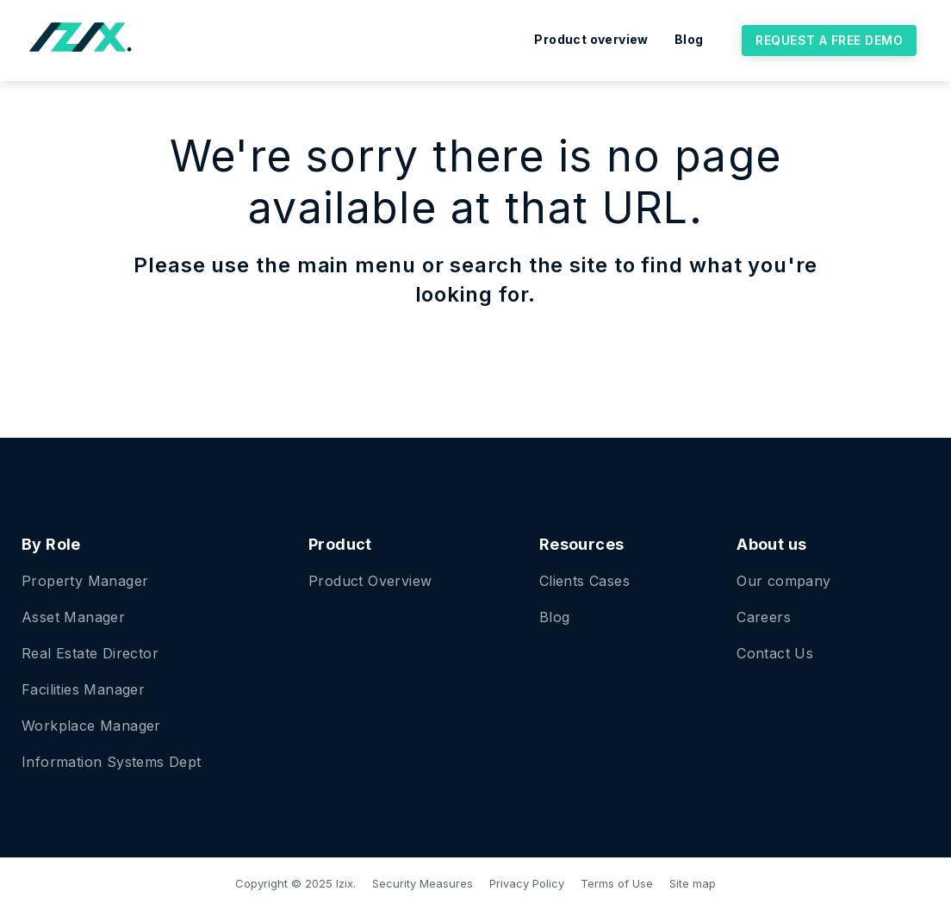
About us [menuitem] (771, 544)
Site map (692, 883)
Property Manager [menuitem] (85, 580)
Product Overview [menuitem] (370, 580)
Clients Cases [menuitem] (584, 580)
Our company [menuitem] (783, 580)
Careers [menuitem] (764, 617)
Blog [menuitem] (689, 39)
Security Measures (422, 883)
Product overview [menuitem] (591, 39)
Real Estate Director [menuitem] (90, 653)
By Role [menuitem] (51, 544)
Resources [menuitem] (582, 544)
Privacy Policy (526, 883)
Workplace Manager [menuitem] (91, 725)
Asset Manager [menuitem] (73, 617)
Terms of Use (617, 883)
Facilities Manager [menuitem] (83, 689)
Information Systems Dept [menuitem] (112, 761)
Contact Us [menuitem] (775, 653)
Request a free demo (829, 40)
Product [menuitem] (340, 544)
